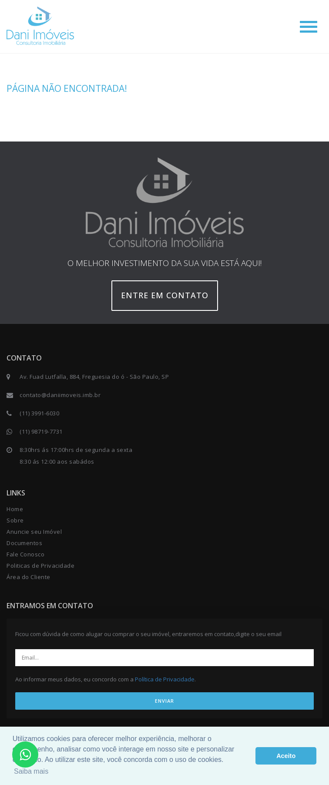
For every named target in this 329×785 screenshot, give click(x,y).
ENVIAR (164, 700)
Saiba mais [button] (31, 771)
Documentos (24, 543)
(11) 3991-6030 (39, 413)
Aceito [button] (285, 755)
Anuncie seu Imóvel (34, 532)
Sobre (15, 520)
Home (15, 509)
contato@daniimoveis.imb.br (60, 395)
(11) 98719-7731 (41, 431)
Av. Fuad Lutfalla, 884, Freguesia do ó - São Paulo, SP (94, 377)
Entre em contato (164, 295)
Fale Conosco (25, 554)
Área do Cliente (28, 577)
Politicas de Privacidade (40, 565)
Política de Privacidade (165, 679)
